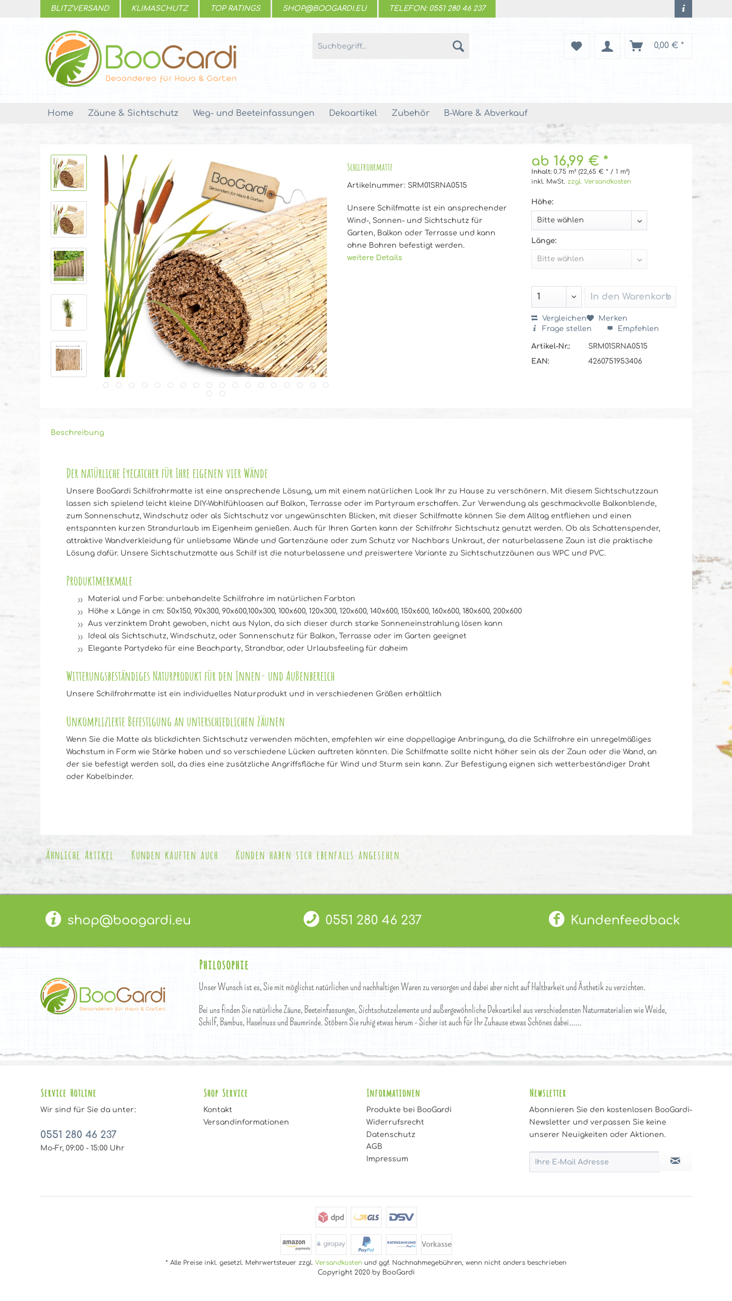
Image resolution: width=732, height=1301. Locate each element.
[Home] (60, 113)
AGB (374, 1146)
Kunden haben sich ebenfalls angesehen (317, 853)
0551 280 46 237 (363, 920)
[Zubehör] (410, 113)
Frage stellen (562, 329)
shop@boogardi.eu (118, 920)
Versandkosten (338, 1262)
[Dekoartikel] (353, 113)
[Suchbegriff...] (390, 46)
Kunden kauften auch (174, 853)
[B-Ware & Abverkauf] (486, 113)
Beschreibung (77, 433)
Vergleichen (559, 318)
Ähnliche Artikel (79, 853)
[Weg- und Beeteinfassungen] (254, 113)
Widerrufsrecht (395, 1122)
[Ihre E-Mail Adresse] (594, 1162)
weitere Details (374, 258)
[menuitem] (683, 9)
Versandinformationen (246, 1122)
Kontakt (217, 1110)
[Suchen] (458, 46)
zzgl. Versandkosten (599, 181)
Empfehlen (633, 329)
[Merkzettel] (577, 46)
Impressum (387, 1159)
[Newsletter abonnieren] (675, 1161)
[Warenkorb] (658, 46)
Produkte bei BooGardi (409, 1110)
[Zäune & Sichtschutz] (133, 113)
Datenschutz (390, 1135)
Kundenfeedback (614, 920)
